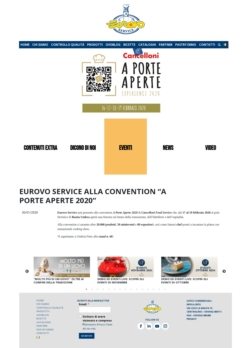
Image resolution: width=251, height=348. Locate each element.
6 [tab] (114, 289)
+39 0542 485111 (212, 311)
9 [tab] (131, 289)
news (168, 148)
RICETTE (129, 45)
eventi (125, 148)
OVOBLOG (113, 45)
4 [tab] (103, 289)
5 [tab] (109, 289)
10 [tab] (137, 289)
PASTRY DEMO (185, 45)
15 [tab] (165, 289)
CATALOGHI (147, 45)
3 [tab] (97, 289)
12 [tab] (148, 289)
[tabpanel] (62, 271)
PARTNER (165, 45)
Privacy (192, 319)
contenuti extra (40, 148)
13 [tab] (153, 289)
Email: (84, 304)
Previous (27, 271)
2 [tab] (92, 289)
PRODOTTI (95, 45)
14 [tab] (159, 289)
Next (224, 271)
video (210, 148)
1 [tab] (86, 289)
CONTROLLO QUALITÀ (67, 45)
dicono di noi (83, 148)
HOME (25, 45)
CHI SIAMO (40, 45)
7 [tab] (120, 289)
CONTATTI (207, 45)
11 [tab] (142, 289)
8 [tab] (125, 289)
